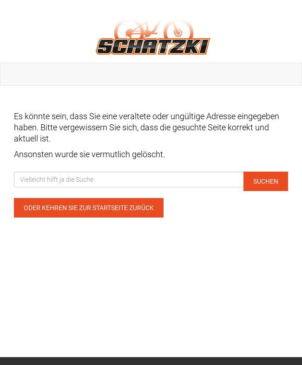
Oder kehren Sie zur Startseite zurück (89, 207)
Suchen (265, 181)
